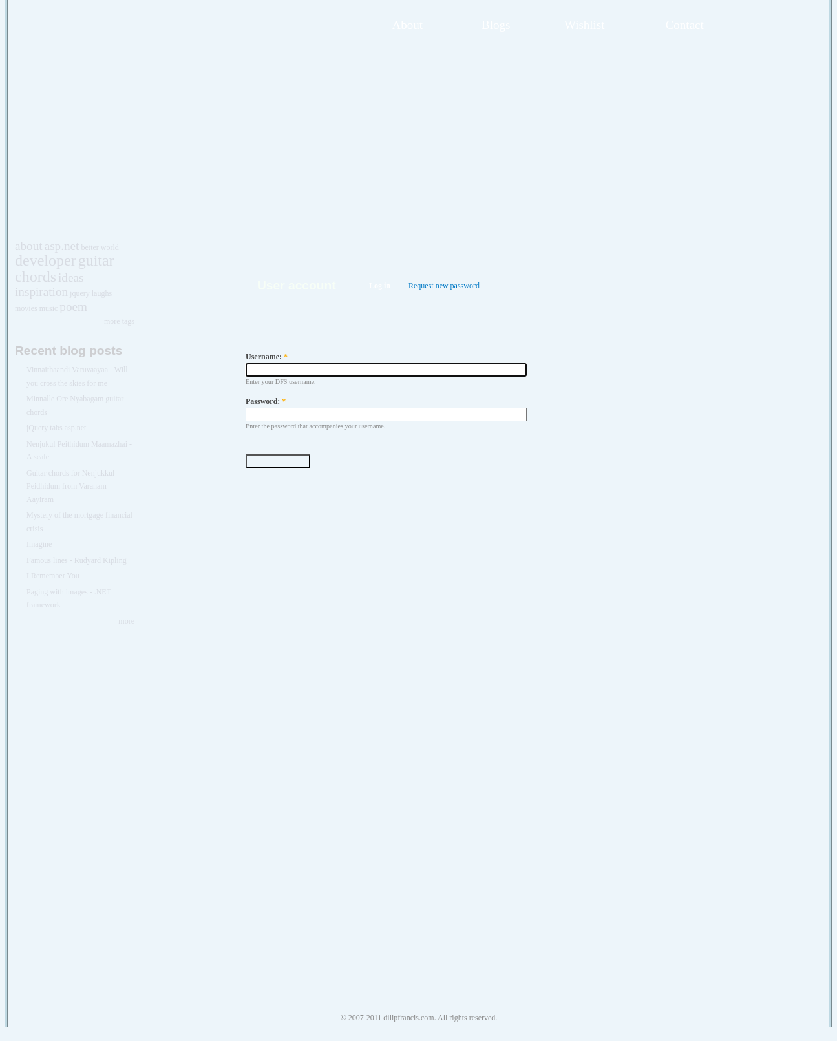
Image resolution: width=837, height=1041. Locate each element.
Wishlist (584, 25)
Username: (267, 356)
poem (73, 306)
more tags (119, 321)
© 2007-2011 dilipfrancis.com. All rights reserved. (419, 1017)
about (29, 246)
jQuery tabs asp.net (56, 427)
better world (99, 247)
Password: (266, 401)
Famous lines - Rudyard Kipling (76, 560)
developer (45, 260)
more (126, 621)
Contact (685, 25)
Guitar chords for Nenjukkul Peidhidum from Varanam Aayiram (70, 486)
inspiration (41, 292)
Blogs (496, 25)
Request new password (444, 285)
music (48, 308)
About (407, 25)
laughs (102, 293)
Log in (379, 285)
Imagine (39, 544)
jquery (80, 293)
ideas (70, 277)
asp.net (62, 246)
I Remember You (52, 575)
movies (26, 308)
